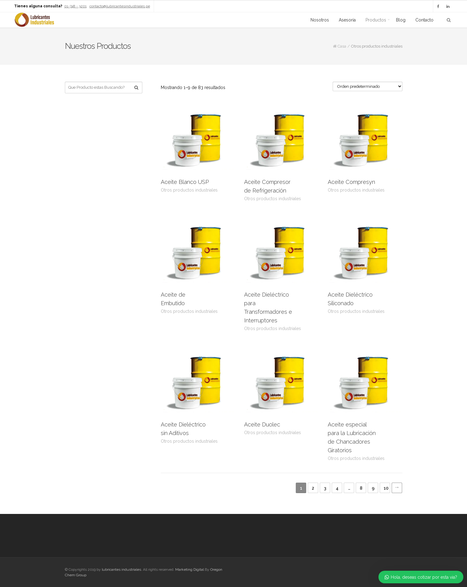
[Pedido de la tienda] (367, 86)
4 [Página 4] (337, 488)
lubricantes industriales (121, 569)
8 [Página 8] (361, 488)
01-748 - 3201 (75, 6)
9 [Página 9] (373, 488)
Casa (342, 46)
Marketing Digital (189, 569)
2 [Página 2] (313, 488)
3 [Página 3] (325, 488)
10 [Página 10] (386, 488)
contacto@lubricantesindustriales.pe (119, 6)
